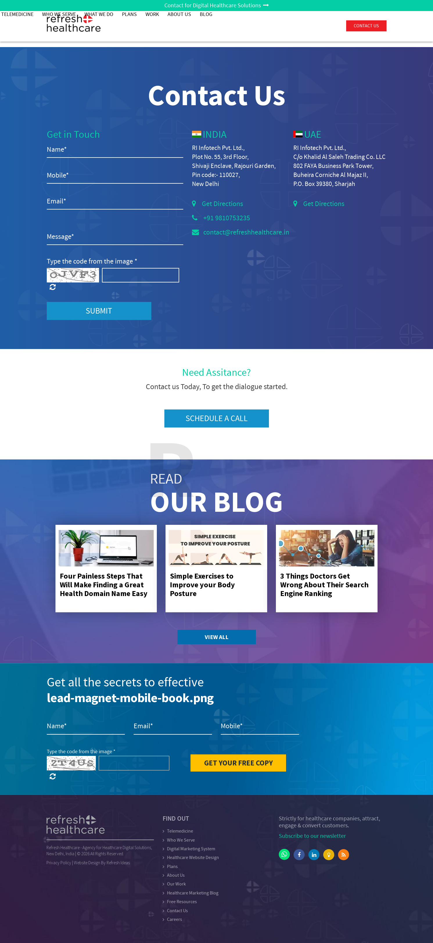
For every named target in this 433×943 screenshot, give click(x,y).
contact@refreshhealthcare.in (246, 232)
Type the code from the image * (92, 261)
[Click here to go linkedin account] (313, 854)
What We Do (210, 25)
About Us (291, 25)
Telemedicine (129, 25)
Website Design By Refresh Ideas (102, 862)
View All (217, 636)
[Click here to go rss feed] (343, 854)
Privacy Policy (58, 862)
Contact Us (177, 911)
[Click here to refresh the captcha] (73, 287)
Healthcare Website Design (193, 857)
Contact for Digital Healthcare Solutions (216, 5)
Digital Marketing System (191, 849)
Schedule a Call (217, 418)
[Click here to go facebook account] (299, 854)
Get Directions (222, 203)
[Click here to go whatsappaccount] (284, 854)
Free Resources (182, 902)
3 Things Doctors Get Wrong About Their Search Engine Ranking (324, 585)
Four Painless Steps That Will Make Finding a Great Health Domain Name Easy (104, 585)
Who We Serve (171, 25)
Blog (318, 25)
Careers (174, 919)
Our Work (176, 884)
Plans (172, 866)
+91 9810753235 (226, 218)
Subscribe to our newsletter (312, 836)
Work (264, 25)
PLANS (241, 25)
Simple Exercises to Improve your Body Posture (202, 585)
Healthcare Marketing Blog (192, 893)
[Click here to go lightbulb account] (328, 854)
